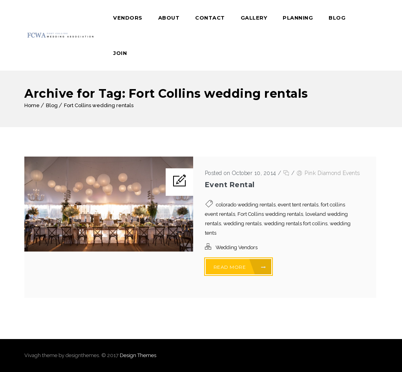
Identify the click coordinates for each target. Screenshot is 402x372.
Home (32, 105)
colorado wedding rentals (246, 205)
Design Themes (138, 355)
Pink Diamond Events (332, 173)
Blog (337, 18)
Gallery (254, 18)
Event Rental (230, 185)
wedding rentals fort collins (295, 223)
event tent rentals (298, 205)
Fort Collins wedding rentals (98, 105)
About (169, 18)
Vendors (128, 18)
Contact (210, 18)
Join (120, 53)
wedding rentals (242, 223)
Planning (298, 18)
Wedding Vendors (237, 247)
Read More (240, 267)
